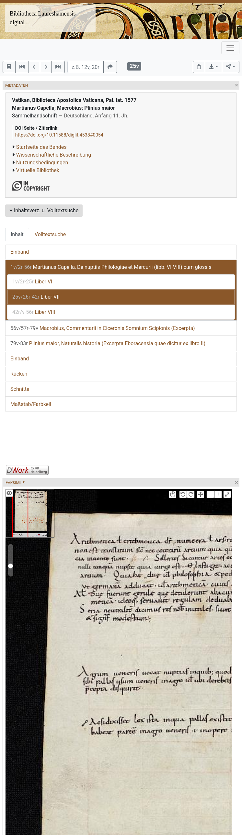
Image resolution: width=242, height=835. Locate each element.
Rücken (18, 374)
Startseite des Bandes (41, 147)
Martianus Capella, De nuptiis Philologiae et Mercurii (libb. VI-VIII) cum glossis (110, 267)
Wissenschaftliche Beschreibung (53, 155)
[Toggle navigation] (230, 47)
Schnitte (19, 389)
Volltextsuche (50, 234)
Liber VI (32, 282)
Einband (19, 252)
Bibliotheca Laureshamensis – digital (45, 18)
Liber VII (36, 297)
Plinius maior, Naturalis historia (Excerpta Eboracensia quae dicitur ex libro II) (107, 343)
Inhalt (17, 234)
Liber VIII (33, 312)
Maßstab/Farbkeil (30, 404)
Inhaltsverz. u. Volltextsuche (43, 210)
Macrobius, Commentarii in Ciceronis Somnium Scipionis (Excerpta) (102, 328)
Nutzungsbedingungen (42, 162)
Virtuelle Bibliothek (37, 170)
